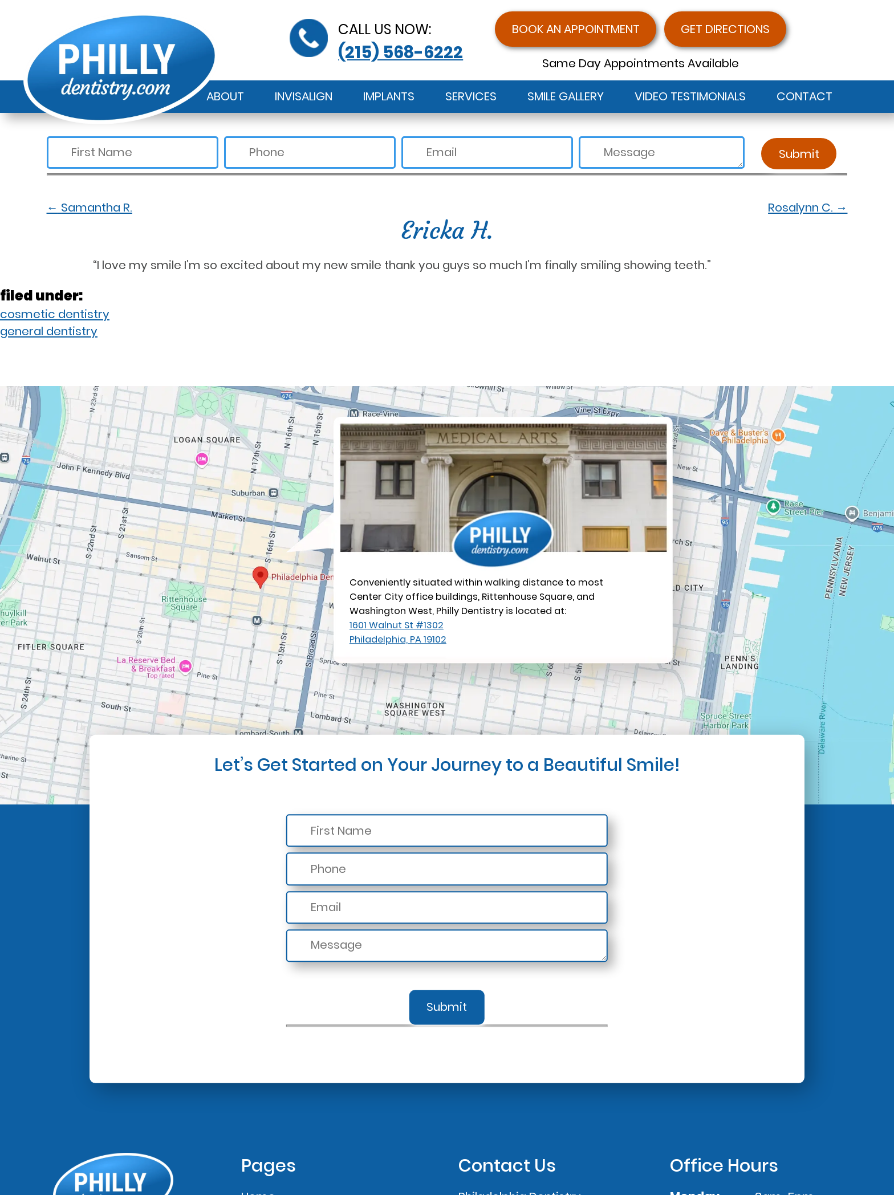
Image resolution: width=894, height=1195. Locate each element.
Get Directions (725, 29)
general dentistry (48, 331)
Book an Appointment (576, 29)
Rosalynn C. (807, 208)
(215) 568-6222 (400, 52)
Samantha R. (89, 208)
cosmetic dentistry (54, 314)
